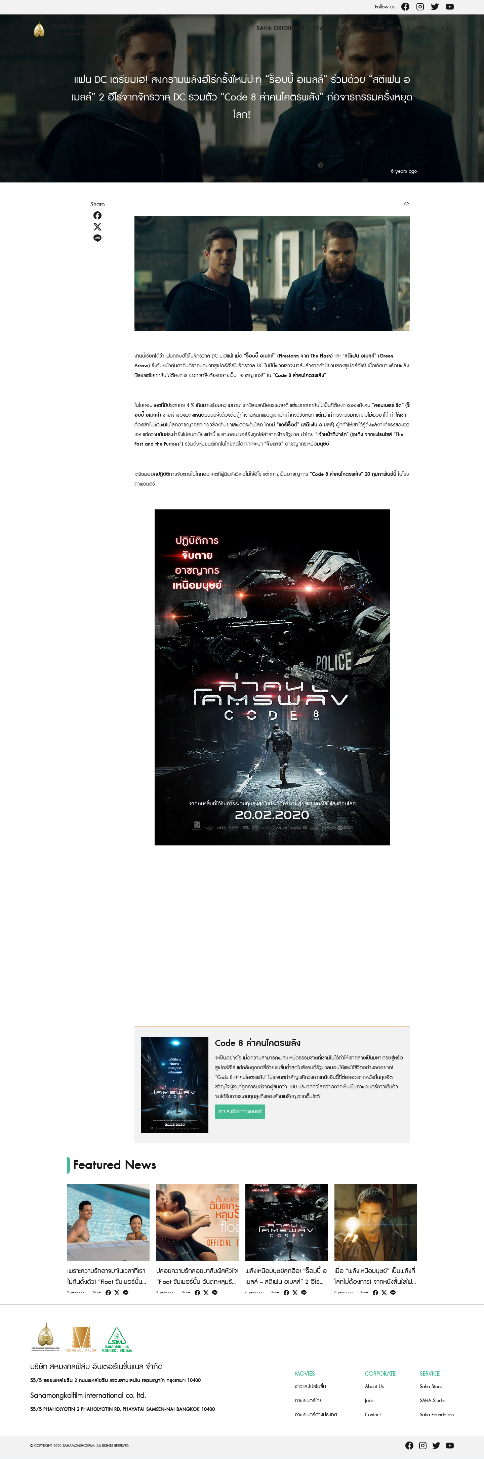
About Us (374, 1386)
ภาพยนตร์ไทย (309, 1401)
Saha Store (387, 28)
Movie (237, 28)
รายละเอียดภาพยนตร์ (240, 1112)
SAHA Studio (432, 1401)
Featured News (337, 28)
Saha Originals (280, 28)
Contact (373, 1415)
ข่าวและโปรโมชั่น (310, 1386)
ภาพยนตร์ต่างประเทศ (316, 1415)
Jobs (420, 28)
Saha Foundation (437, 1415)
